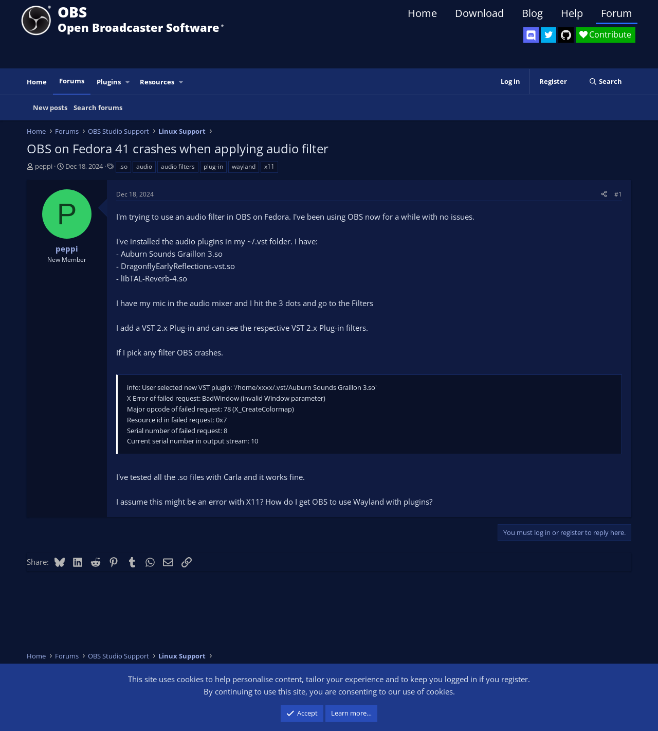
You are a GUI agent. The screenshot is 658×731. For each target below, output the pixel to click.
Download (479, 13)
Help (572, 13)
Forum (616, 13)
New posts (50, 107)
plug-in (213, 166)
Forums (71, 80)
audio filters (178, 166)
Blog (532, 13)
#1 (618, 194)
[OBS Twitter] (548, 35)
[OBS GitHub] (566, 35)
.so (123, 166)
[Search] (605, 81)
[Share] (604, 194)
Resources (157, 81)
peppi (43, 166)
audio (144, 166)
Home (422, 13)
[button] (128, 82)
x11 (269, 166)
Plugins (109, 81)
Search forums (98, 107)
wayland (243, 166)
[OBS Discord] (531, 35)
